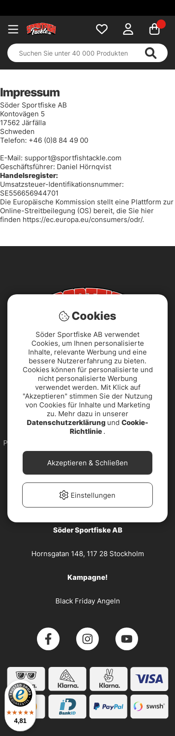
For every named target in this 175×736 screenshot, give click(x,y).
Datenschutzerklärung (67, 422)
